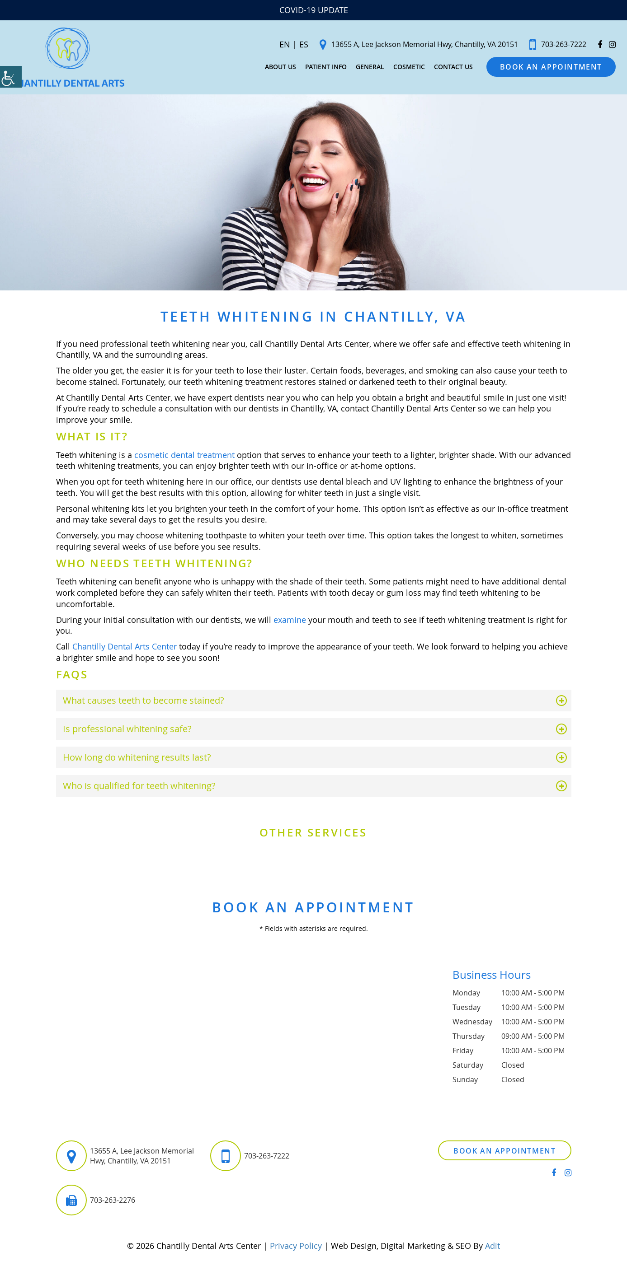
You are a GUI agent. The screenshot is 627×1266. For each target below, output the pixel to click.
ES (294, 46)
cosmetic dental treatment (184, 457)
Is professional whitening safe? (127, 732)
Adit (492, 1248)
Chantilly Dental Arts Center (124, 649)
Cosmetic (400, 68)
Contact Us (444, 68)
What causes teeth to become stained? (143, 703)
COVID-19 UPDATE (313, 10)
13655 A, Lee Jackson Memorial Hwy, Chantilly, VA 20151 (410, 46)
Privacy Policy (296, 1248)
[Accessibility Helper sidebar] (11, 77)
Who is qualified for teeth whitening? (139, 789)
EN (275, 46)
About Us (271, 68)
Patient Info (317, 68)
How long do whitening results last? (137, 760)
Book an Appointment (542, 69)
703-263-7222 (548, 46)
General (361, 68)
